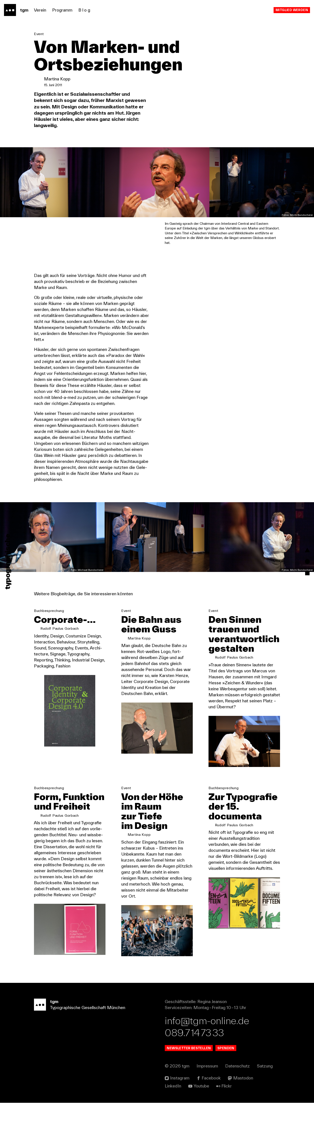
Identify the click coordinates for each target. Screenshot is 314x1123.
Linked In (173, 1106)
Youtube (201, 1106)
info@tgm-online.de (207, 1040)
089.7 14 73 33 (194, 1052)
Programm (62, 10)
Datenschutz (237, 1086)
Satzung (265, 1086)
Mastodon (243, 1098)
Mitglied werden (292, 10)
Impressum (207, 1086)
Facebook (211, 1098)
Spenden (225, 1068)
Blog (84, 10)
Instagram (179, 1098)
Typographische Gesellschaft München (87, 1024)
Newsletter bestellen (189, 1068)
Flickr (226, 1106)
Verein (40, 10)
